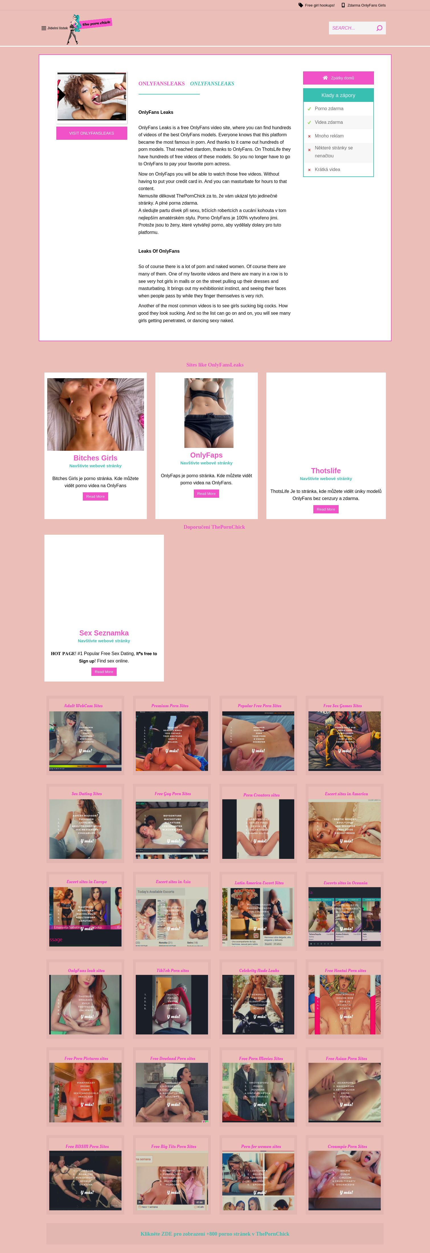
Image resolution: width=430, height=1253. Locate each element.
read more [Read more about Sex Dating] (104, 672)
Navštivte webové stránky (95, 465)
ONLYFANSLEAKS (212, 84)
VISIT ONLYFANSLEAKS (91, 133)
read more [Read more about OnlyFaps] (206, 493)
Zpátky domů (338, 78)
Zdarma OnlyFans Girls (363, 5)
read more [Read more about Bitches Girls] (95, 496)
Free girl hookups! (316, 5)
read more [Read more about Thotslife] (326, 509)
